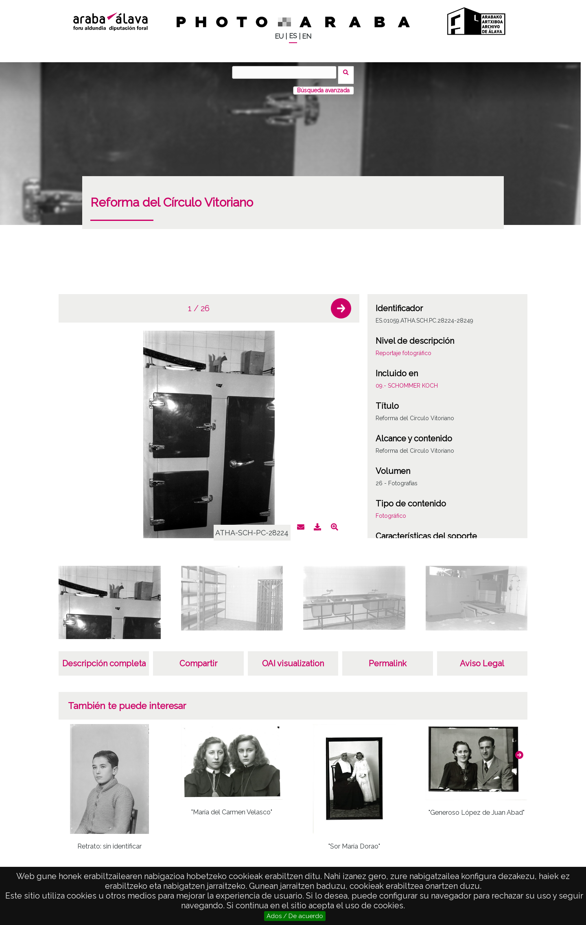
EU (279, 36)
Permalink (388, 658)
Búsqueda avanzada (323, 85)
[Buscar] (287, 72)
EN (306, 36)
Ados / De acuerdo (295, 916)
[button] (341, 303)
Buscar (348, 72)
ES (293, 36)
